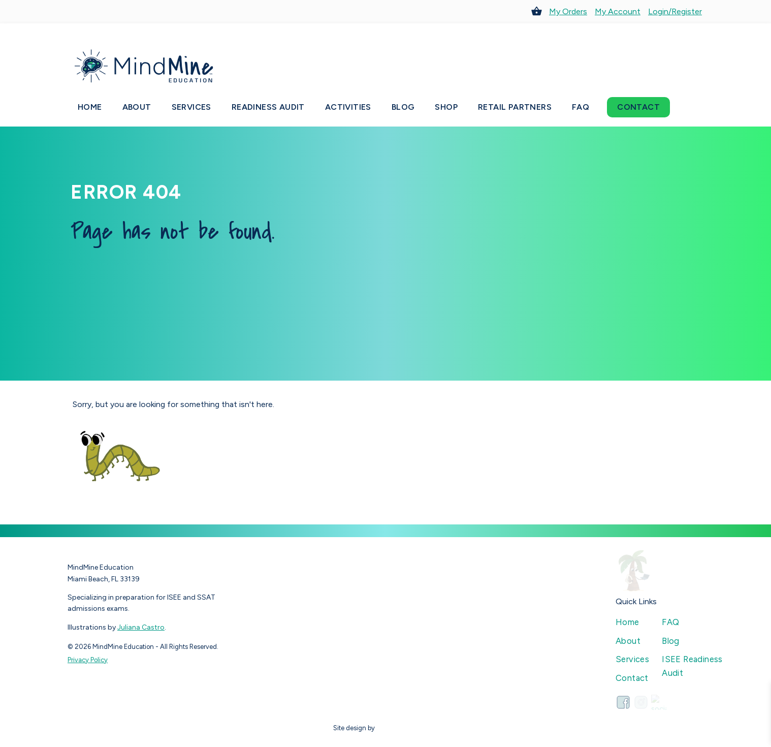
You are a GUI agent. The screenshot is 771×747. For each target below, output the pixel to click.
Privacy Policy (88, 660)
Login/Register (675, 11)
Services (191, 107)
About (136, 107)
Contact (638, 107)
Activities (348, 107)
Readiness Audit (268, 107)
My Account (617, 11)
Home (90, 107)
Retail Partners (515, 107)
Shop (446, 107)
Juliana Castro (141, 627)
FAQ (580, 107)
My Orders (568, 11)
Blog (403, 107)
